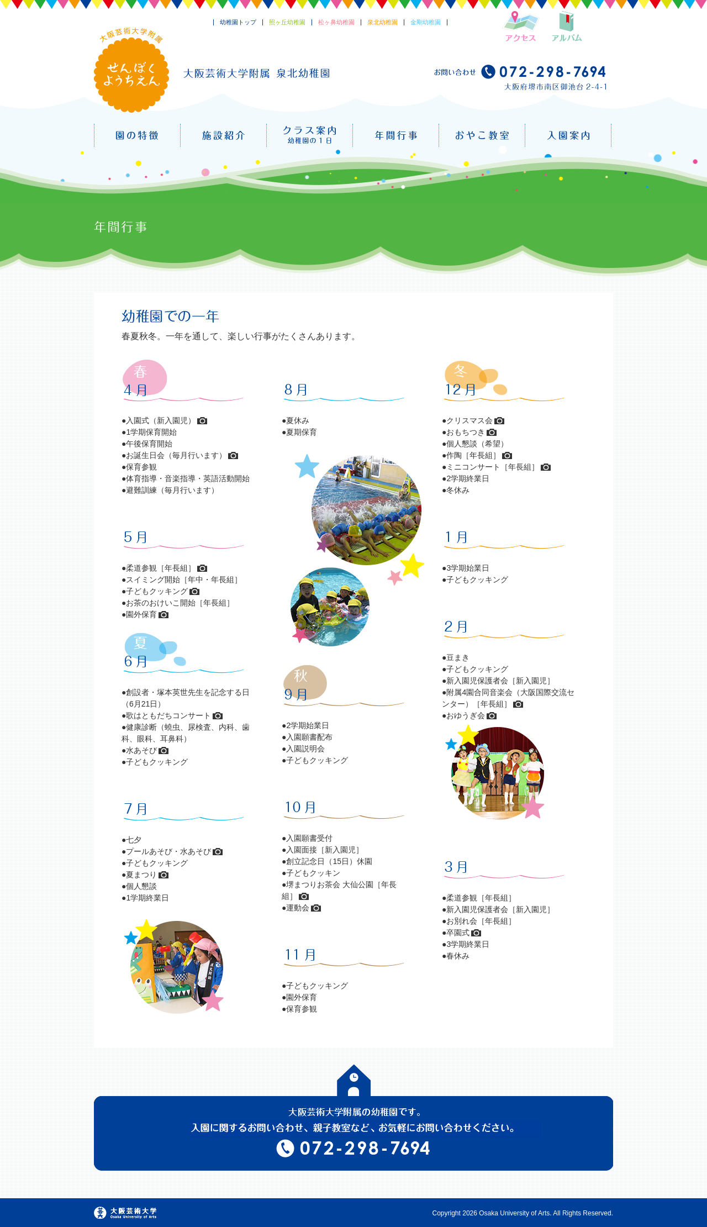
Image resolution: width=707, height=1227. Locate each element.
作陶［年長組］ (473, 455)
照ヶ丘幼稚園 (287, 22)
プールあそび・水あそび (168, 851)
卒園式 (457, 932)
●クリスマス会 (467, 420)
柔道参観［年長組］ (161, 568)
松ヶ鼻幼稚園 (336, 22)
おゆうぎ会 (465, 715)
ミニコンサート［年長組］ (492, 466)
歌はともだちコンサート (168, 715)
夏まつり (141, 874)
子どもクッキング (157, 591)
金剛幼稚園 (425, 22)
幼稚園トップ (238, 22)
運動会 (297, 907)
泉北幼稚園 (382, 22)
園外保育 (141, 614)
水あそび (141, 750)
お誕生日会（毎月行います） (176, 455)
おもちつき (465, 432)
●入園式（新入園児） (159, 420)
